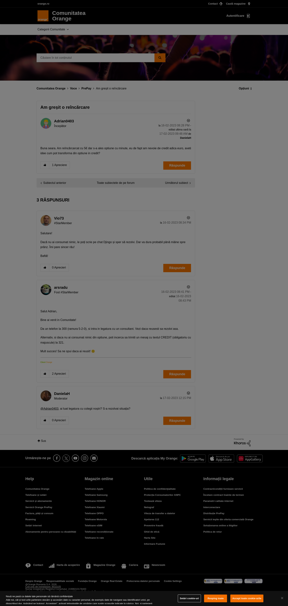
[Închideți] (282, 598)
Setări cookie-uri (189, 598)
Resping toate (216, 598)
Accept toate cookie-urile (246, 598)
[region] (144, 598)
